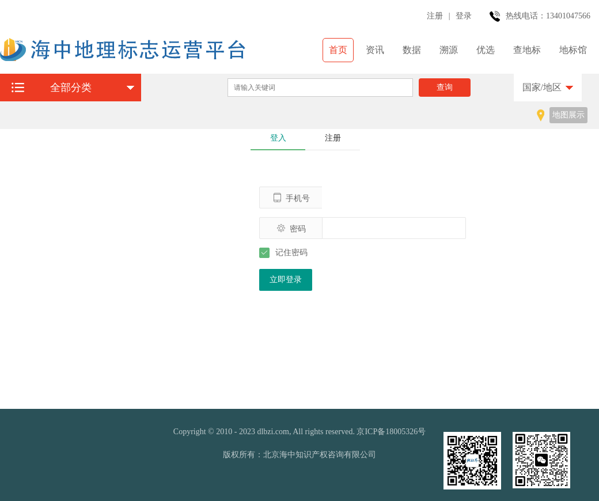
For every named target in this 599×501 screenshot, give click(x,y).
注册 (435, 16)
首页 (338, 50)
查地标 (527, 50)
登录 (464, 16)
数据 (412, 50)
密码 (291, 228)
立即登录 (286, 279)
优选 (485, 50)
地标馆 (573, 50)
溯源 (448, 50)
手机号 (291, 198)
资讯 (375, 50)
